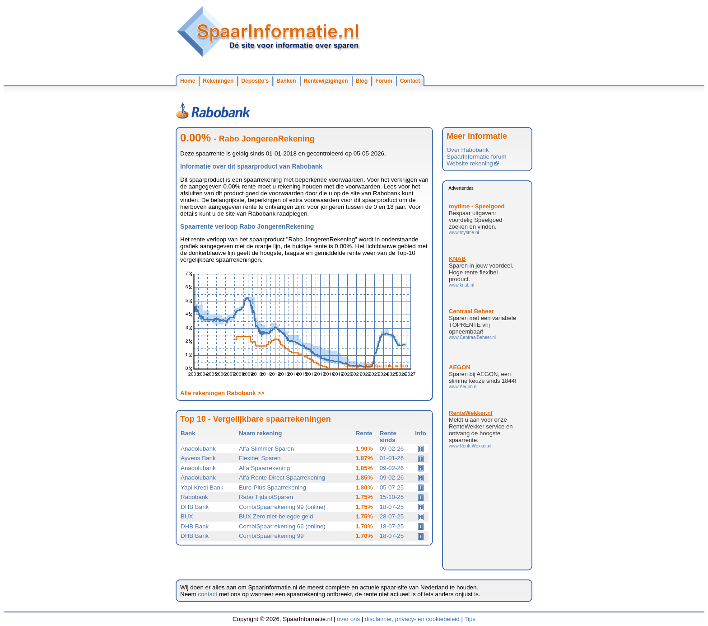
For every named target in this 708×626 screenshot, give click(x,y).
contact (207, 594)
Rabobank (194, 497)
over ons (348, 619)
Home (187, 81)
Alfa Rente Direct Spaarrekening (282, 477)
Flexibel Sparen (260, 458)
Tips (469, 619)
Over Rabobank (468, 149)
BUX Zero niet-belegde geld (276, 516)
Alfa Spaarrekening (264, 468)
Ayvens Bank (198, 458)
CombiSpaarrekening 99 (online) (282, 507)
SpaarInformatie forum (477, 156)
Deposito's (255, 81)
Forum (383, 81)
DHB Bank (195, 507)
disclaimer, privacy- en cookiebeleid (412, 619)
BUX (187, 516)
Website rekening (473, 163)
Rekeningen (218, 81)
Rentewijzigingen (326, 81)
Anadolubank (198, 448)
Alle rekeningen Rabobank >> (222, 393)
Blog (362, 81)
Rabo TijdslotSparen (266, 497)
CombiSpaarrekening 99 (271, 535)
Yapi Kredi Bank (202, 487)
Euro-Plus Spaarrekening (272, 487)
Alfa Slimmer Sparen (266, 448)
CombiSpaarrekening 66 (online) (282, 526)
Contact (410, 81)
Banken (286, 81)
